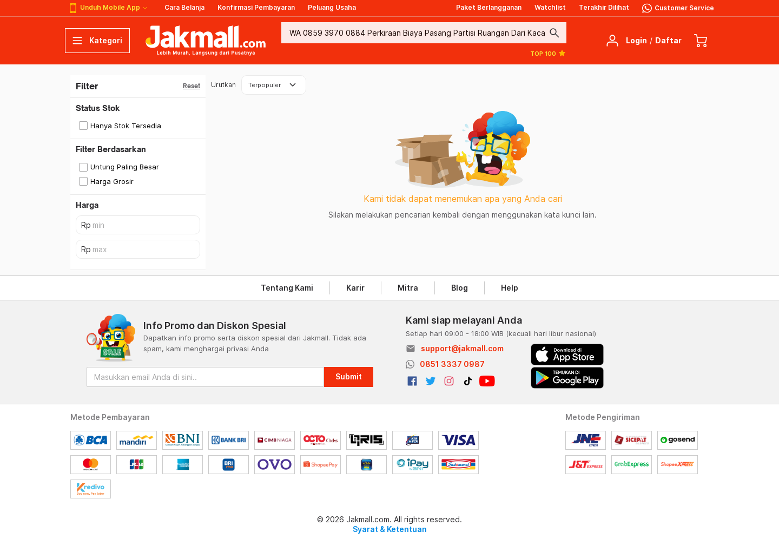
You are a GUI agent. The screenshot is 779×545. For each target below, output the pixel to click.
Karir (355, 287)
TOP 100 (548, 53)
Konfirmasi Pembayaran (256, 7)
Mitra (408, 287)
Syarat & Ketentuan (390, 529)
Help (509, 287)
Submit (348, 376)
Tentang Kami (287, 287)
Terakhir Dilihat (604, 7)
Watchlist (550, 7)
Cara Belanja (184, 7)
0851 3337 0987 (452, 364)
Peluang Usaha (332, 7)
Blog (459, 287)
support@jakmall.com (462, 348)
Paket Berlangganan (488, 7)
